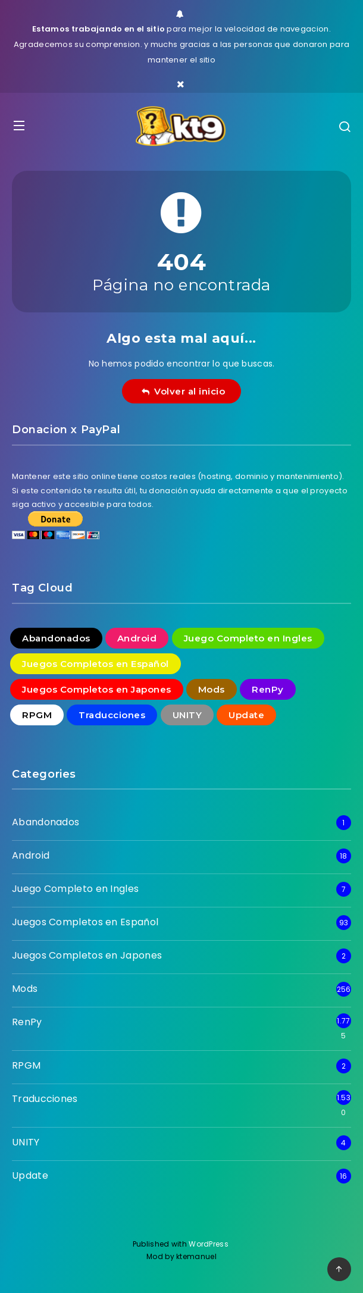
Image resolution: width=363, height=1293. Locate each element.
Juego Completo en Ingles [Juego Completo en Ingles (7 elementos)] (248, 638)
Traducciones (45, 1099)
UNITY (26, 1142)
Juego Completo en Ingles (75, 889)
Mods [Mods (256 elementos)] (211, 689)
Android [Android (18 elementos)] (137, 638)
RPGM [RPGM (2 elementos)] (37, 715)
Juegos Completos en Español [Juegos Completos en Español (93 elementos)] (95, 663)
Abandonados (45, 822)
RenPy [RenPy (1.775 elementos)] (268, 689)
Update (30, 1175)
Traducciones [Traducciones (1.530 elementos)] (112, 715)
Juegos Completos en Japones (87, 955)
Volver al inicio (183, 391)
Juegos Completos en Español (85, 922)
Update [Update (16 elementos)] (246, 715)
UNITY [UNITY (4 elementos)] (187, 715)
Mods (24, 988)
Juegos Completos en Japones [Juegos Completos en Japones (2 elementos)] (96, 689)
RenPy (27, 1022)
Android (30, 855)
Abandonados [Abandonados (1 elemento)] (56, 638)
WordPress (209, 1244)
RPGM (26, 1065)
